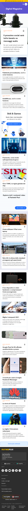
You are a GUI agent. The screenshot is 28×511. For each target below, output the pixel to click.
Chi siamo (4, 478)
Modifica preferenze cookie (13, 507)
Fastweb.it (4, 483)
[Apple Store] (7, 463)
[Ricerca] (23, 4)
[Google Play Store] (20, 463)
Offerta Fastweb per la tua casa (14, 1)
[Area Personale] (26, 4)
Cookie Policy (8, 507)
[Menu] (2, 4)
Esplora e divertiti (13, 124)
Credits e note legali (6, 481)
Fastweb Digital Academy (6, 489)
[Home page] (9, 4)
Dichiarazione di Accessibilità (22, 507)
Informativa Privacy (4, 507)
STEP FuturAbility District (7, 491)
